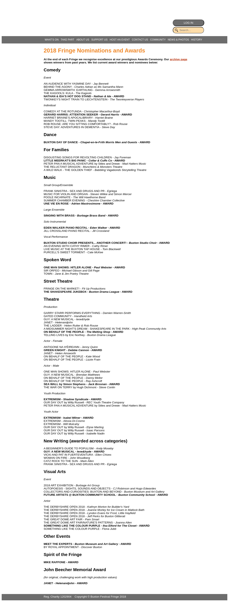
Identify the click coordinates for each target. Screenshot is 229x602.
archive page (178, 59)
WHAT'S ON (52, 39)
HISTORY (196, 39)
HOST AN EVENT (120, 39)
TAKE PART (67, 39)
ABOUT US (82, 39)
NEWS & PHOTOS (178, 39)
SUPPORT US (99, 39)
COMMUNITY (158, 39)
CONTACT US (140, 39)
